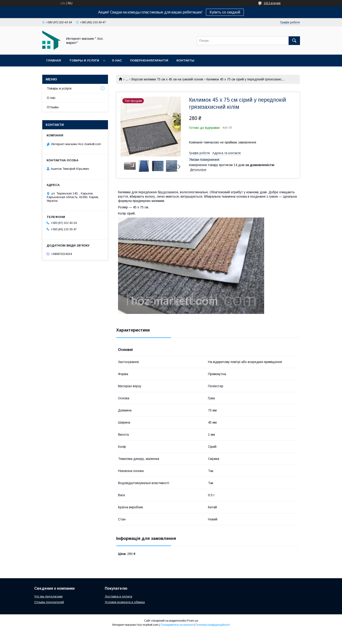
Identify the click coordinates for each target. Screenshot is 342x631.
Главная (53, 60)
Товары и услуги (84, 60)
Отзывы (53, 107)
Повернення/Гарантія (149, 60)
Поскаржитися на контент (176, 624)
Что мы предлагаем (48, 596)
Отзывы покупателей (49, 602)
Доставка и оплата (118, 596)
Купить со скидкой (225, 12)
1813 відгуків (272, 3)
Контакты (185, 60)
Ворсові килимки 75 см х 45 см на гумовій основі (167, 79)
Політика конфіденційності (212, 624)
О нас (117, 60)
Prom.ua (192, 620)
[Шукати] (294, 40)
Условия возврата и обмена (125, 602)
